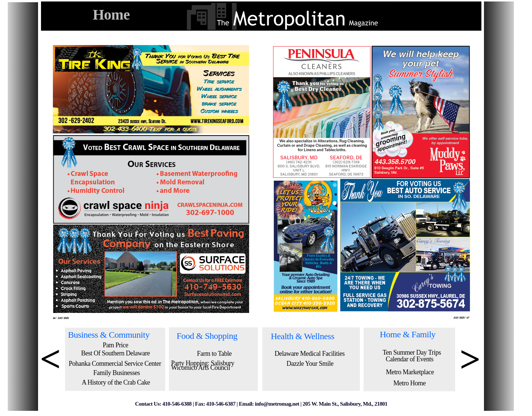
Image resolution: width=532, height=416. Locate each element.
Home (111, 14)
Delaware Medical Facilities (309, 353)
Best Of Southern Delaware (115, 353)
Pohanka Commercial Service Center (115, 363)
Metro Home (409, 383)
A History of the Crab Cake (116, 382)
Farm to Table (214, 353)
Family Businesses (116, 372)
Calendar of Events (409, 359)
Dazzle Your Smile (310, 363)
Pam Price (115, 345)
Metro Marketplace (410, 372)
